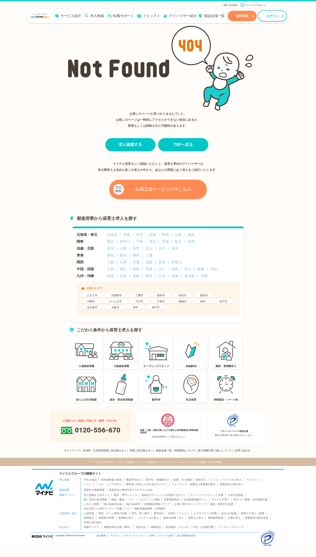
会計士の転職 (229, 513)
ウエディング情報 (149, 499)
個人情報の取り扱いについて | (215, 450)
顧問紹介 (89, 517)
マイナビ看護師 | (126, 462)
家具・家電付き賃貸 (221, 504)
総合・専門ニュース (125, 495)
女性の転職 (214, 462)
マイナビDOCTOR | (104, 462)
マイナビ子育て (220, 499)
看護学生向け (134, 479)
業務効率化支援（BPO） (118, 527)
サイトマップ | (72, 450)
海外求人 (201, 479)
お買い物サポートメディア (190, 504)
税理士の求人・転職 (252, 513)
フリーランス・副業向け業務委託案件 (194, 484)
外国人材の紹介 (93, 522)
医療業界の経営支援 (256, 517)
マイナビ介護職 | (197, 462)
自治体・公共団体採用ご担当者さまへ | (105, 450)
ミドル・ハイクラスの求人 (225, 479)
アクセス (115, 535)
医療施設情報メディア (157, 504)
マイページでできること (253, 5)
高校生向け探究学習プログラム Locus (131, 489)
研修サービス (91, 527)
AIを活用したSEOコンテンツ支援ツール (107, 508)
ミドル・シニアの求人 (109, 484)
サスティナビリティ (134, 535)
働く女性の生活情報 (95, 499)
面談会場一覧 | (164, 450)
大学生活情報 (235, 495)
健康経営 (156, 527)
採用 (151, 535)
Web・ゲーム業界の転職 (112, 513)
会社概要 (101, 535)
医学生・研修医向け (157, 479)
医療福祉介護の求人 (231, 484)
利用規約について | (185, 450)
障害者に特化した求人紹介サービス (146, 484)
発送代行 (141, 527)
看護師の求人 (126, 517)
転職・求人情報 (182, 479)
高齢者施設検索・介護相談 (149, 508)
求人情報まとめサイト (97, 495)
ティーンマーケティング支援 (206, 495)
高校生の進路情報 (94, 489)
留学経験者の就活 (111, 479)
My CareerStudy (113, 504)
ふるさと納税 (91, 504)
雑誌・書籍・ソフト (123, 499)
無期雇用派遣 (215, 517)
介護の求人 (234, 517)
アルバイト (252, 479)
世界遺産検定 (171, 499)
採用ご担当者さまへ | (142, 450)
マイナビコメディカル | (172, 462)
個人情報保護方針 (186, 535)
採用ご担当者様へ (231, 5)
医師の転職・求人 (173, 517)
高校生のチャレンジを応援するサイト (163, 495)
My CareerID (133, 504)
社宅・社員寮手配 (203, 527)
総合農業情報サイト (195, 499)
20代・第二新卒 (140, 513)
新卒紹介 (159, 513)
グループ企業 (166, 535)
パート (88, 484)
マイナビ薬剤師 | (147, 462)
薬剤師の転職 (106, 517)
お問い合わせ (242, 450)
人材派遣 (89, 513)
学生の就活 (90, 479)
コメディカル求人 (148, 517)
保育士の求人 (196, 517)
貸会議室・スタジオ (177, 527)
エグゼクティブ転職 (205, 513)
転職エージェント (178, 513)
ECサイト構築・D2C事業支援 (251, 499)
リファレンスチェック (231, 527)
